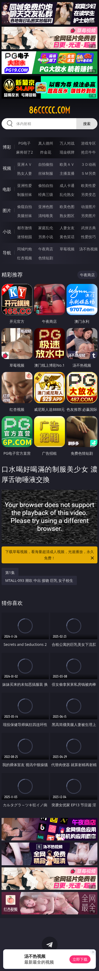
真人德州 (45, 143)
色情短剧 (45, 257)
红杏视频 (24, 257)
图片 (7, 210)
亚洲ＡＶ (24, 164)
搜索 (87, 123)
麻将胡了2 (24, 152)
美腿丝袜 (24, 215)
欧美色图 (67, 206)
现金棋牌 (67, 152)
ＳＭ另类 (88, 173)
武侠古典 (88, 227)
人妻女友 (67, 227)
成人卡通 (67, 185)
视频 (7, 168)
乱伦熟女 (67, 194)
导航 (7, 253)
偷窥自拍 (24, 206)
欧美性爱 (88, 185)
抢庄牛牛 (88, 152)
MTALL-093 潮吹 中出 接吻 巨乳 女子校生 (39, 580)
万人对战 (67, 143)
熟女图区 (67, 215)
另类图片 (88, 215)
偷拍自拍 (45, 185)
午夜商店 (45, 248)
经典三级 (45, 194)
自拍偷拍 (45, 164)
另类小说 (45, 236)
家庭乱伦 (45, 227)
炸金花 (45, 152)
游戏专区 (88, 143)
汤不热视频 (88, 248)
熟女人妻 (24, 173)
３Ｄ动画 (88, 164)
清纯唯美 (45, 215)
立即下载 (80, 959)
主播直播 (67, 173)
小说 (7, 231)
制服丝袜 (24, 194)
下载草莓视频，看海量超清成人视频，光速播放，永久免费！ (50, 555)
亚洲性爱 (24, 185)
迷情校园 (24, 236)
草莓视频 (67, 248)
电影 (7, 189)
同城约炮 (24, 248)
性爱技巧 (88, 236)
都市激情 (24, 227)
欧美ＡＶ (67, 164)
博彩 (7, 147)
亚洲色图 (45, 206)
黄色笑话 (67, 236)
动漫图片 (88, 206)
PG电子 (24, 143)
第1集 (10, 572)
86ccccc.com (49, 110)
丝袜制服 (45, 173)
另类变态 (88, 194)
